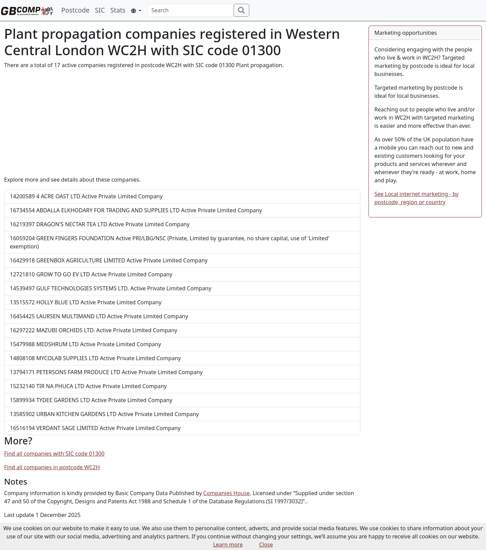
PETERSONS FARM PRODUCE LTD (106, 372)
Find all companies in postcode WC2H (52, 467)
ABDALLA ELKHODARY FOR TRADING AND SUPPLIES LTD (136, 210)
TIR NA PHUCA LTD (88, 386)
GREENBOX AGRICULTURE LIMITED (108, 260)
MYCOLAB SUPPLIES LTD (95, 358)
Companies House (226, 493)
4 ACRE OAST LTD (86, 196)
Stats (117, 10)
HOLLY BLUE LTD (85, 302)
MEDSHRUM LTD (85, 344)
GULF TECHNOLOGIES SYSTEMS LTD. (110, 288)
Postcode (75, 10)
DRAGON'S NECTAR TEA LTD (100, 224)
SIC (100, 10)
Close (266, 544)
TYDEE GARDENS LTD (91, 400)
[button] (136, 10)
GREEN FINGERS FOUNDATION (169, 242)
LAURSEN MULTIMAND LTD (99, 316)
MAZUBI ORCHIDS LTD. (93, 330)
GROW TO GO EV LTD (91, 274)
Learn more (228, 544)
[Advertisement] (182, 122)
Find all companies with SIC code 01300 (54, 453)
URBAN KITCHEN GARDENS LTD (104, 414)
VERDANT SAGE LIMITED (95, 428)
